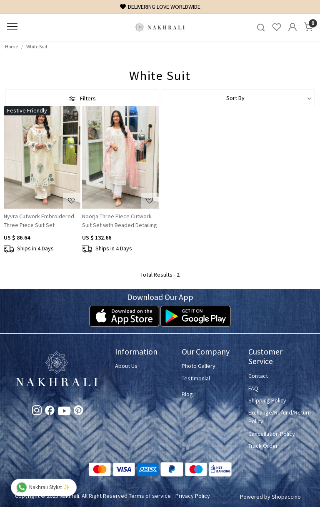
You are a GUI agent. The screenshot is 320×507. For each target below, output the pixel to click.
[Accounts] (292, 27)
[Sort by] (238, 98)
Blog (187, 394)
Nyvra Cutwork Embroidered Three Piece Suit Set (39, 220)
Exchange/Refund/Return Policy (276, 417)
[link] (261, 27)
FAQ (253, 388)
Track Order (263, 446)
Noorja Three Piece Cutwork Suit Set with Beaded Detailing (119, 220)
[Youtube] (64, 412)
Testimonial (196, 378)
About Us (126, 366)
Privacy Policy (192, 496)
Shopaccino (286, 496)
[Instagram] (36, 411)
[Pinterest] (78, 411)
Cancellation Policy (271, 433)
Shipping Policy (267, 400)
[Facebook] (49, 411)
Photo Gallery (198, 366)
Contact (258, 376)
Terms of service (150, 496)
